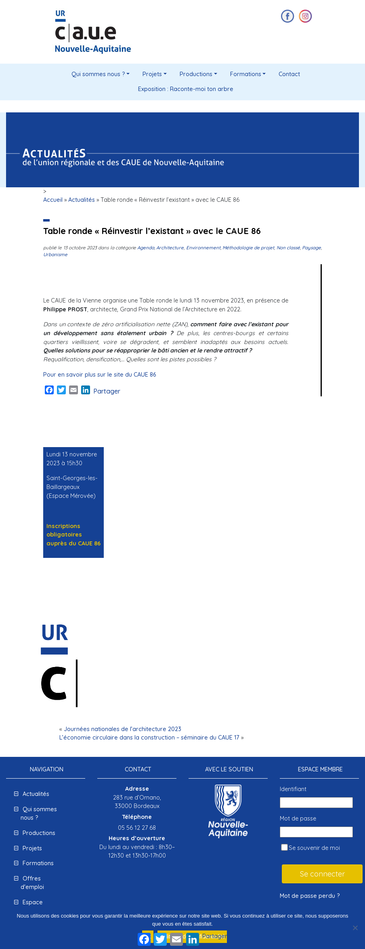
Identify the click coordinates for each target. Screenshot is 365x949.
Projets (152, 74)
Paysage (311, 248)
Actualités (81, 199)
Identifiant (293, 789)
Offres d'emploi (32, 883)
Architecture (170, 248)
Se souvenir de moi (310, 848)
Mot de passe (298, 818)
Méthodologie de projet (248, 248)
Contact (289, 74)
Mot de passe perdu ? (310, 895)
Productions (196, 74)
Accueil (53, 199)
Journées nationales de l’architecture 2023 (122, 729)
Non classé (288, 248)
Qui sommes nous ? (98, 74)
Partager (106, 391)
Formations (245, 74)
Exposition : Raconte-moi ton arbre (185, 89)
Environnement (203, 248)
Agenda (145, 248)
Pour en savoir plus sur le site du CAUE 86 (99, 374)
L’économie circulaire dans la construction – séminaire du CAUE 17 (149, 737)
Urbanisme (55, 254)
